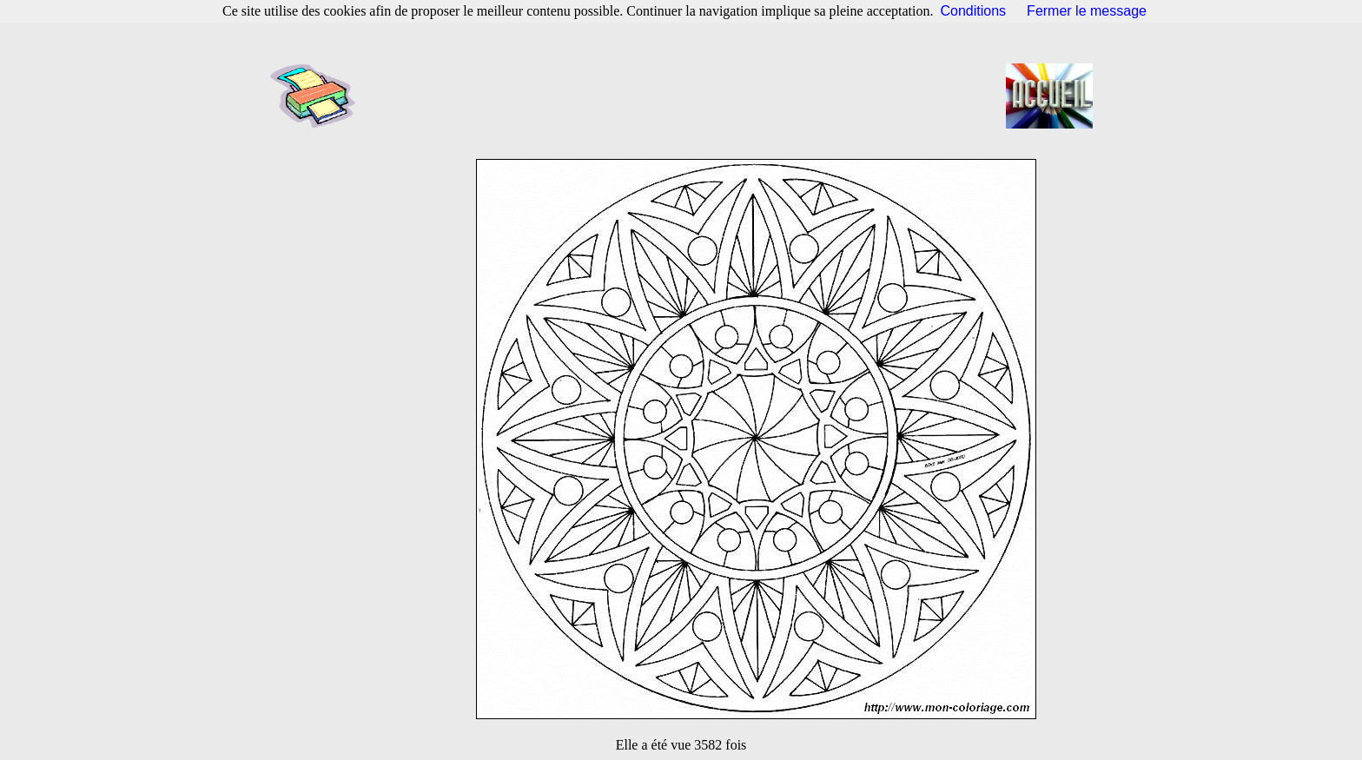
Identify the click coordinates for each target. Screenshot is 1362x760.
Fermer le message (1087, 10)
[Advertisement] (686, 95)
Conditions (974, 10)
